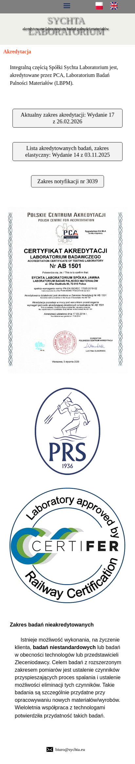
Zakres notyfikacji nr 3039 (67, 181)
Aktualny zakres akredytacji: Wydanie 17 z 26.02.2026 (67, 118)
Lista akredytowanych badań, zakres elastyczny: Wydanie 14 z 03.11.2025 (67, 151)
